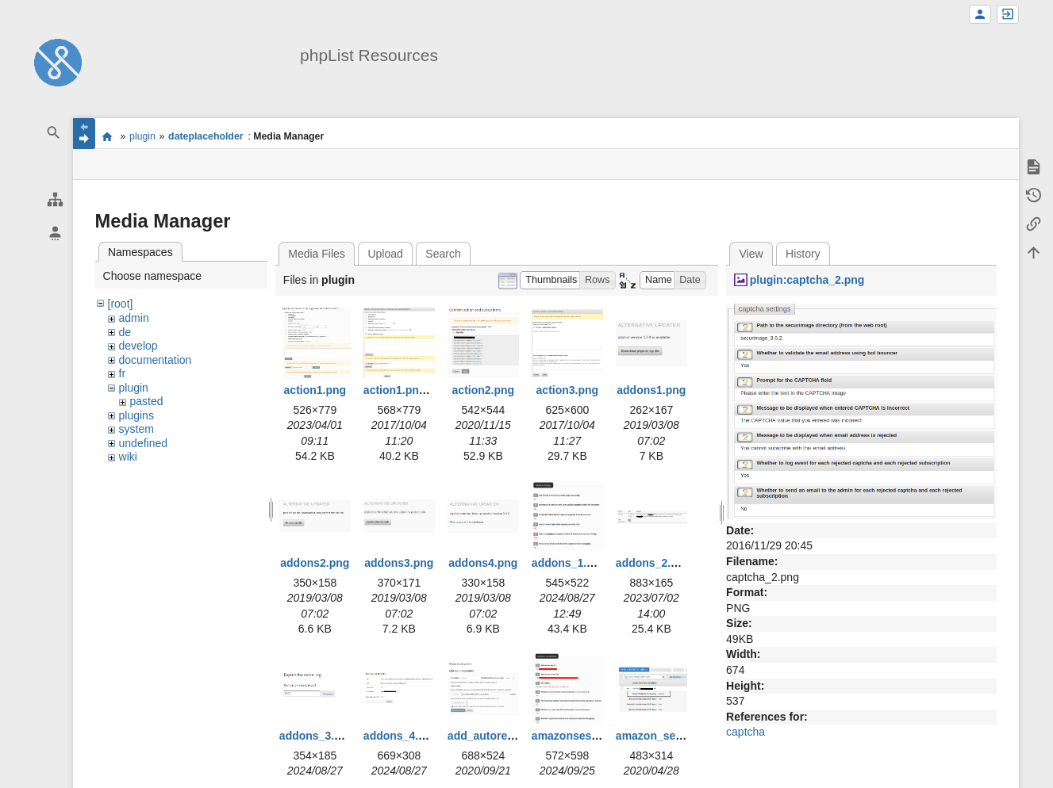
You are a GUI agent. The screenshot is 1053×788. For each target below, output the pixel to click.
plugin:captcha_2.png (807, 280)
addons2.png (314, 563)
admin (134, 318)
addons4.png (482, 563)
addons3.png (398, 563)
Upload (384, 253)
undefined (143, 443)
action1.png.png (406, 390)
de (125, 332)
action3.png (567, 390)
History (803, 253)
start (107, 136)
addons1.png (651, 390)
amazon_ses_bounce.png (683, 735)
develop (138, 345)
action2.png (483, 390)
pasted (146, 401)
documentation (155, 360)
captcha (745, 731)
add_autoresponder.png (511, 735)
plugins (136, 415)
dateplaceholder (205, 136)
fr (122, 373)
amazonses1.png (576, 735)
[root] (120, 303)
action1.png (315, 390)
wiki (128, 456)
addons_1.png (569, 563)
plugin (142, 136)
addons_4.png (401, 735)
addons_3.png (317, 735)
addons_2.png (653, 563)
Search (442, 253)
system (136, 429)
